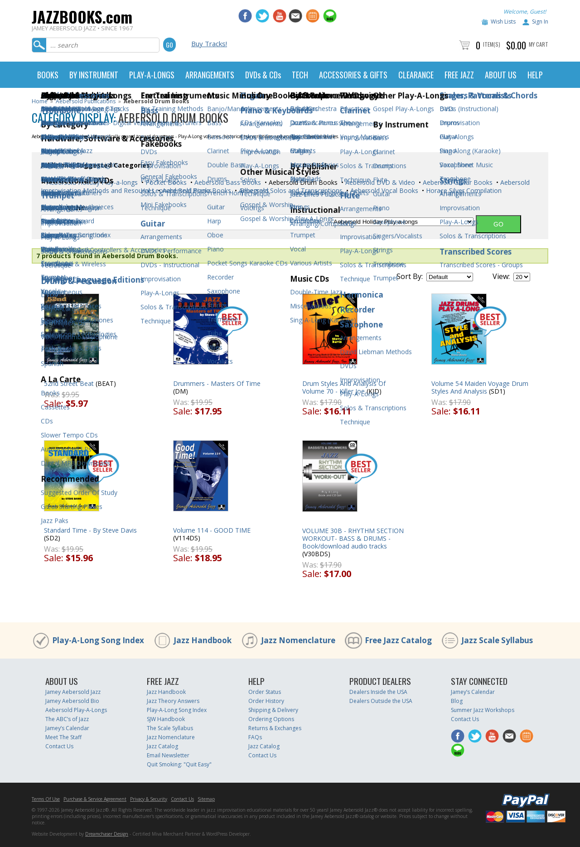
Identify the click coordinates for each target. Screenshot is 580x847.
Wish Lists (503, 21)
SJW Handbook (166, 719)
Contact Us (59, 746)
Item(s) (491, 44)
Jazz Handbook (203, 640)
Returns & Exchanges (274, 728)
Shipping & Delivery (273, 710)
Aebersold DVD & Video (379, 182)
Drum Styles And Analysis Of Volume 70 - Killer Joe (344, 387)
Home (40, 101)
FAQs (255, 737)
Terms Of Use (46, 799)
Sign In (540, 21)
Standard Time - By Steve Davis (90, 530)
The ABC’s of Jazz (67, 719)
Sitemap (206, 799)
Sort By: (409, 276)
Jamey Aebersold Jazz (73, 692)
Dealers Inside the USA (378, 692)
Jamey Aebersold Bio (72, 701)
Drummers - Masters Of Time (217, 383)
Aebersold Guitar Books (457, 182)
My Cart (538, 44)
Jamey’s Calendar (67, 728)
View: (501, 276)
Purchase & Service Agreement (94, 799)
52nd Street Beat (69, 383)
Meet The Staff (63, 737)
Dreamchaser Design (106, 834)
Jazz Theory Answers (173, 701)
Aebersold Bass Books (227, 182)
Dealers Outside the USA (380, 701)
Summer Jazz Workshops (482, 710)
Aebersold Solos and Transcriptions (290, 190)
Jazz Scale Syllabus (497, 640)
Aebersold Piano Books (195, 190)
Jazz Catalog (162, 746)
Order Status (264, 692)
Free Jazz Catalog (398, 640)
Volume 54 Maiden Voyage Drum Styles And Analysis (479, 387)
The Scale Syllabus (170, 728)
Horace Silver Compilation (463, 190)
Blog (457, 701)
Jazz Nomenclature (298, 640)
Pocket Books (165, 182)
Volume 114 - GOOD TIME (212, 530)
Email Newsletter (168, 755)
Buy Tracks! (209, 43)
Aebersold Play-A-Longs (76, 710)
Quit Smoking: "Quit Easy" (179, 764)
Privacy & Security (148, 799)
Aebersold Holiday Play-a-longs (91, 182)
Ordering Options (271, 719)
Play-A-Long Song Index (98, 640)
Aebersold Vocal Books (383, 190)
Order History (266, 701)
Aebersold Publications (86, 101)
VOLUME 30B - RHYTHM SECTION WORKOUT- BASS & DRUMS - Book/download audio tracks (353, 538)
